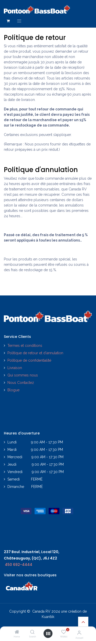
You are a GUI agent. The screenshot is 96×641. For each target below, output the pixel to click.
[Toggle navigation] (19, 21)
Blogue (13, 390)
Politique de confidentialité (29, 360)
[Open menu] (48, 634)
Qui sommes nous (22, 375)
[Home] (17, 632)
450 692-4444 (18, 564)
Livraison (14, 368)
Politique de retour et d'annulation (35, 353)
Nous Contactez (20, 383)
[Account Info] (79, 632)
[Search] (32, 632)
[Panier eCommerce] (8, 21)
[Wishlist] (63, 632)
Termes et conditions (24, 346)
